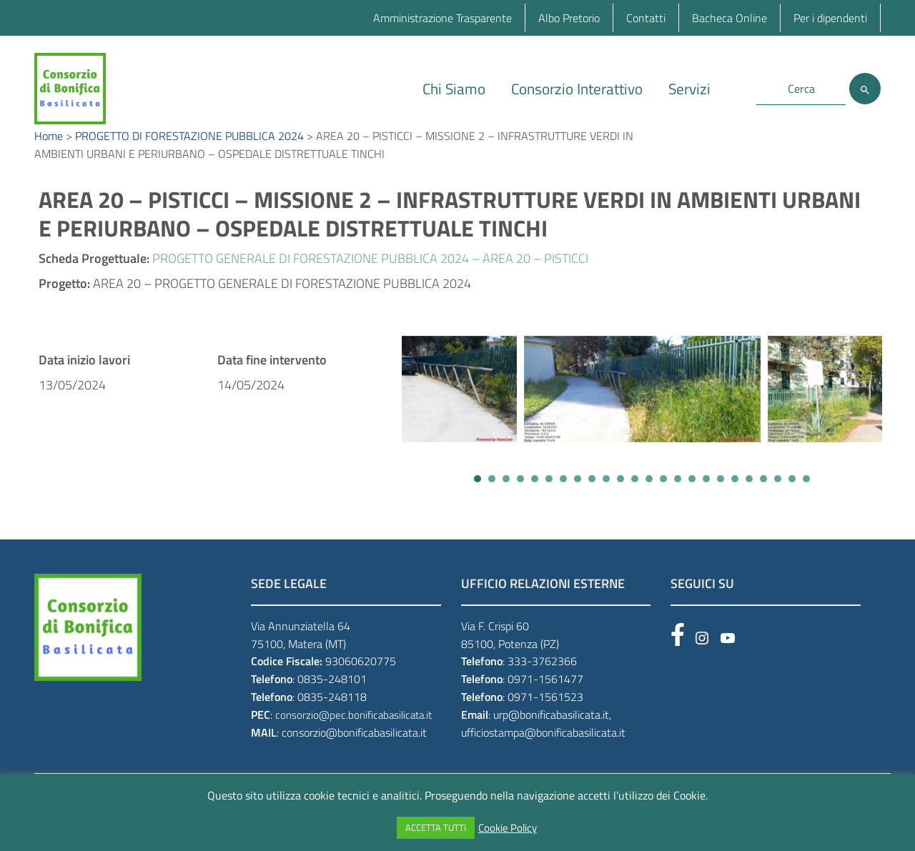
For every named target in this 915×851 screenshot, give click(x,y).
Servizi (689, 88)
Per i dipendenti (830, 17)
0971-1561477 (545, 700)
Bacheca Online (729, 17)
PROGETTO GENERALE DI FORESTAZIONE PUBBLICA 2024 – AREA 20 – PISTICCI (370, 279)
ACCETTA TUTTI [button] (435, 827)
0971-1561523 (545, 718)
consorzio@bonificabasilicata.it (354, 753)
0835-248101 (332, 700)
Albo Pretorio (569, 17)
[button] (477, 500)
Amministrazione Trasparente (442, 17)
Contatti (646, 17)
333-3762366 (542, 682)
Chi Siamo (453, 88)
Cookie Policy (507, 828)
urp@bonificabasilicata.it (551, 736)
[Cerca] (865, 88)
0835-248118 (332, 718)
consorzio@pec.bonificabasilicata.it (353, 736)
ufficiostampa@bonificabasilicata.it (543, 753)
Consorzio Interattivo (577, 88)
